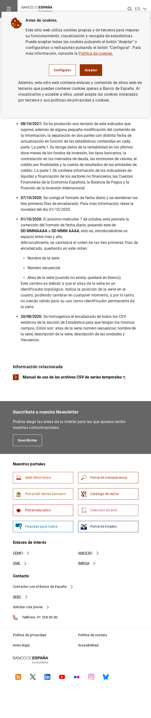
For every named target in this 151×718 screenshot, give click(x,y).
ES (141, 9)
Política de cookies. (96, 53)
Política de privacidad (29, 635)
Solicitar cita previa (31, 607)
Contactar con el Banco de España (43, 587)
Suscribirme (27, 440)
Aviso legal (21, 645)
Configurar (62, 70)
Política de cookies (92, 635)
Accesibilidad (88, 645)
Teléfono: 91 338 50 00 (35, 617)
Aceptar (91, 70)
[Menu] (9, 9)
